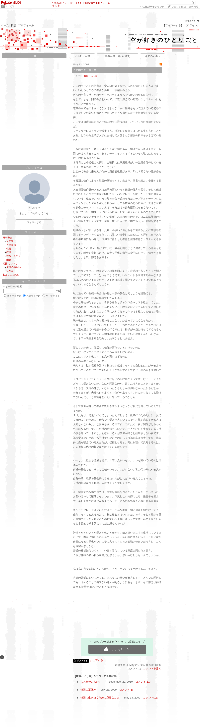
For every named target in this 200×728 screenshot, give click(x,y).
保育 (8, 248)
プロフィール (26, 25)
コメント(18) (150, 697)
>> (152, 6)
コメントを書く (152, 668)
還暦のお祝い (13, 267)
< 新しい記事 (82, 56)
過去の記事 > (152, 56)
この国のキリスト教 (84, 70)
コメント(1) (126, 689)
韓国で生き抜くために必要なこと (99, 697)
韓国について (10, 263)
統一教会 (7, 237)
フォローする (34, 222)
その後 (10, 241)
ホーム (5, 25)
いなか (10, 271)
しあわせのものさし (92, 681)
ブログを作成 (178, 6)
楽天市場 (193, 6)
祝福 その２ (13, 256)
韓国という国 (90, 76)
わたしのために (11, 274)
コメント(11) (143, 681)
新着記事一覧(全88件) (117, 56)
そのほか (10, 6)
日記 (13, 25)
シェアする (96, 660)
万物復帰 (11, 244)
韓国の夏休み (88, 689)
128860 (189, 21)
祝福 (8, 252)
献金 (8, 259)
